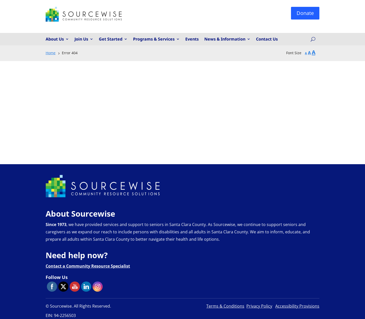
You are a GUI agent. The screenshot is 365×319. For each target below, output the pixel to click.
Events (192, 39)
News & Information (224, 39)
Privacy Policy (259, 306)
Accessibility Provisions (297, 306)
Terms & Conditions (225, 306)
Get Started (110, 39)
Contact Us (267, 39)
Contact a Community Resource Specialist (88, 266)
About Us (55, 39)
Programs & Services (154, 39)
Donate (305, 13)
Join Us (81, 39)
